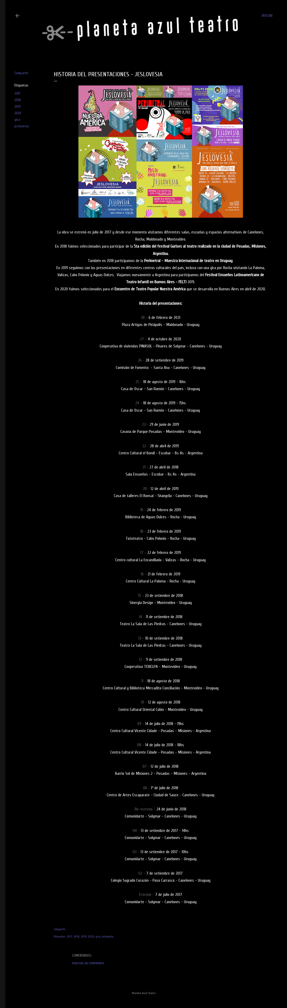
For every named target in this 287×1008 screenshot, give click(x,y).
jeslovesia (21, 126)
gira (17, 119)
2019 (17, 106)
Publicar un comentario (88, 963)
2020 (17, 113)
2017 (17, 93)
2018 (17, 100)
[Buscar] (267, 15)
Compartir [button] (21, 73)
